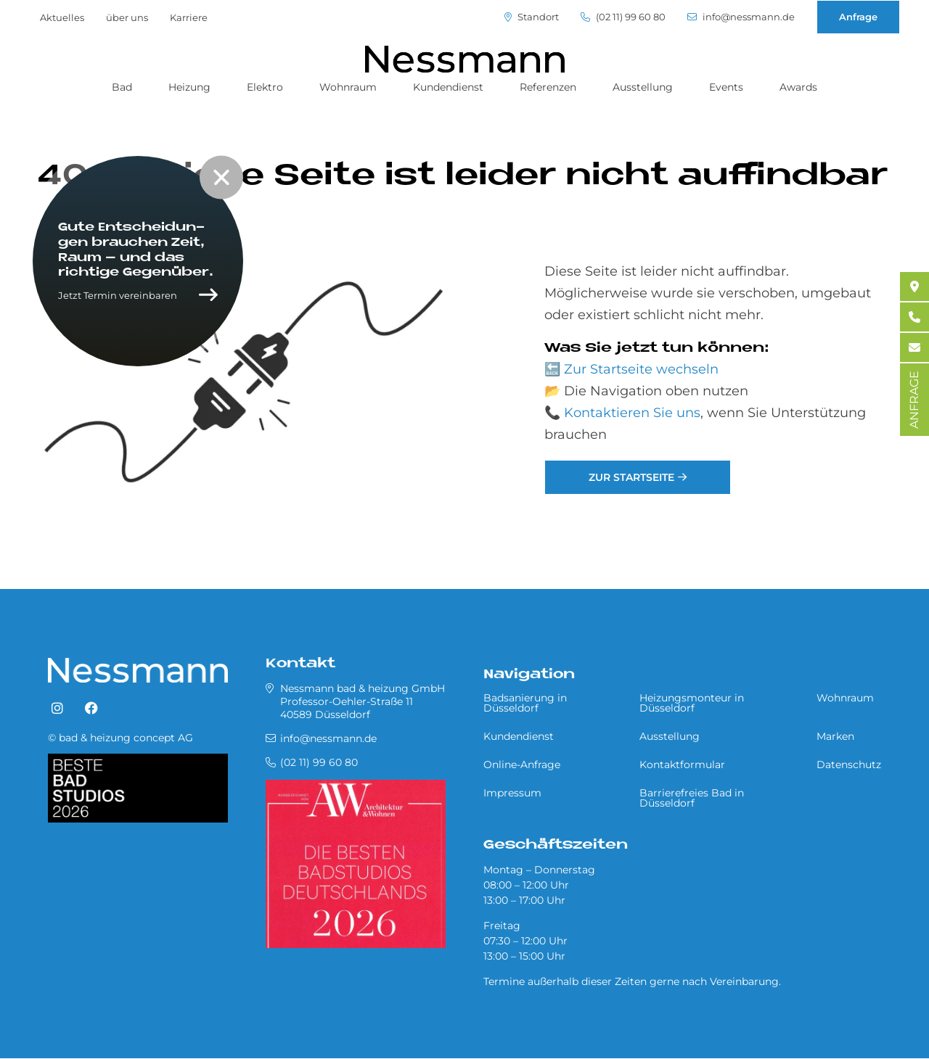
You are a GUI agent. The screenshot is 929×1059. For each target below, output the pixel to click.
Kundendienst (448, 87)
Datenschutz (849, 764)
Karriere (189, 17)
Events (726, 87)
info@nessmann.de (741, 17)
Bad (122, 87)
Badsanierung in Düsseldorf (525, 702)
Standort (531, 17)
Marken (835, 736)
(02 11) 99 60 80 (623, 17)
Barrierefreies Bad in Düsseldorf (691, 797)
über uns (127, 17)
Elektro (265, 87)
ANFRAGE (914, 400)
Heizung (189, 87)
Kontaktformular (682, 764)
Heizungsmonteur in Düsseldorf (691, 702)
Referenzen (548, 87)
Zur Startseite (631, 477)
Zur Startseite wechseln (641, 369)
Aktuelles (62, 17)
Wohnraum (348, 87)
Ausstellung (643, 87)
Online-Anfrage (521, 764)
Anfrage (858, 16)
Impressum (512, 792)
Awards (798, 87)
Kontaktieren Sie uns (632, 413)
